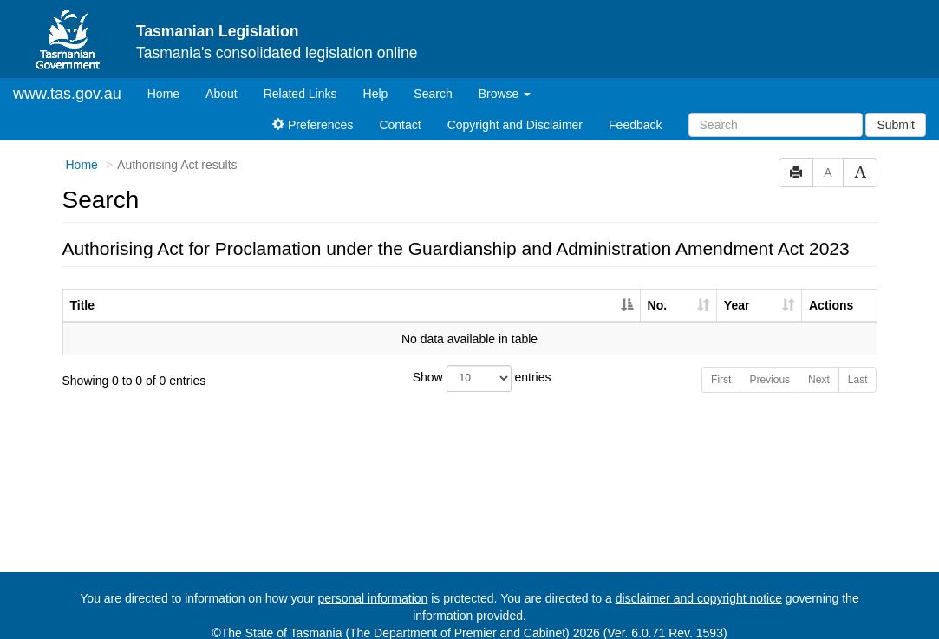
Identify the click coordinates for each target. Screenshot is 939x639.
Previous (769, 365)
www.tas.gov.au (67, 79)
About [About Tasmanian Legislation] (221, 79)
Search (433, 79)
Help (375, 79)
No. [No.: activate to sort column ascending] (658, 290)
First (721, 365)
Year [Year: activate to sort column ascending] (737, 290)
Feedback (635, 110)
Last (858, 365)
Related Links (300, 79)
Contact (400, 110)
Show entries (470, 363)
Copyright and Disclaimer (515, 110)
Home (169, 77)
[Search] (775, 110)
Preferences (312, 110)
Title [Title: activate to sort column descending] (82, 290)
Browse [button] (505, 79)
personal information (373, 583)
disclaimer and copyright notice (699, 583)
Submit (896, 110)
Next (819, 365)
